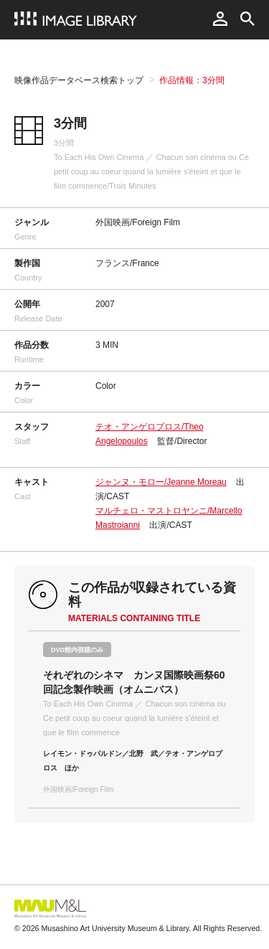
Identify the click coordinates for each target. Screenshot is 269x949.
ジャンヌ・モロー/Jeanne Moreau (161, 482)
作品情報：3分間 (192, 80)
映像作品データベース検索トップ (78, 80)
